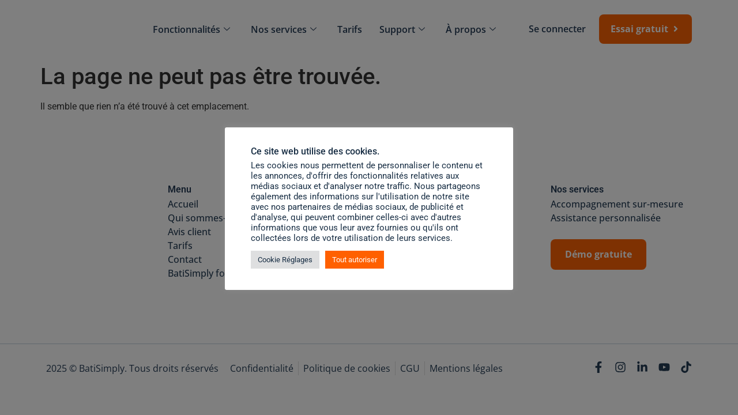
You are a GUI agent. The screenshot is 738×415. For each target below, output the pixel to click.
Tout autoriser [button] (354, 259)
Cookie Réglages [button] (285, 259)
